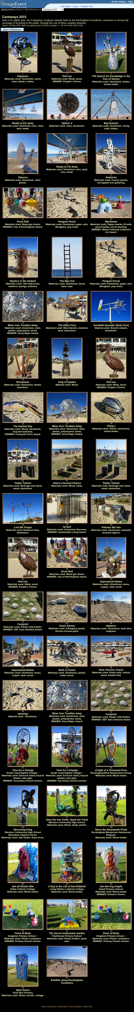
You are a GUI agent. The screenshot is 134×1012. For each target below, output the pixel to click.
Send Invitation (75, 1007)
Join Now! (65, 6)
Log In (76, 6)
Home (19, 9)
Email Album (62, 1007)
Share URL (87, 1007)
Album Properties (48, 1007)
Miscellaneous (32, 9)
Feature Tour (87, 6)
